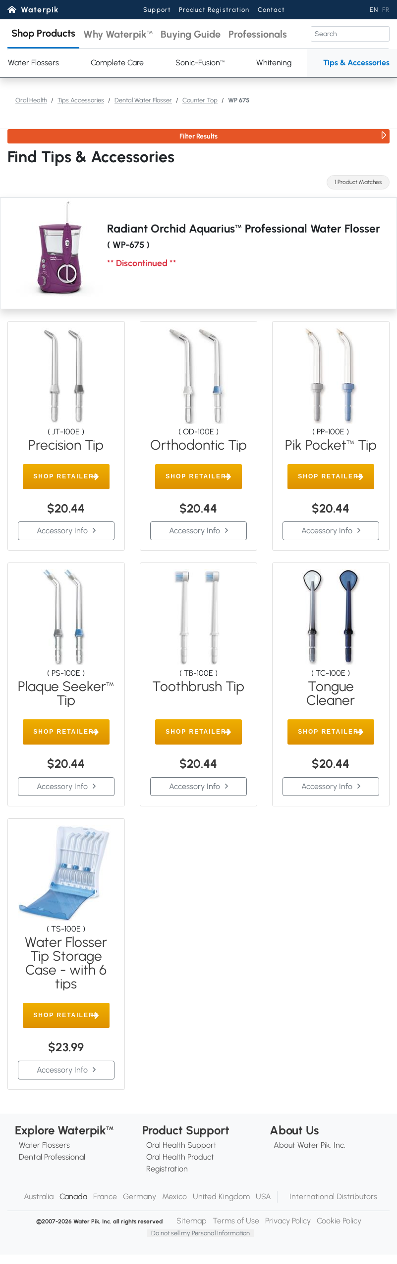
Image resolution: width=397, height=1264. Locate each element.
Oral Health (31, 100)
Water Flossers (44, 1145)
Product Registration (214, 9)
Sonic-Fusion (200, 62)
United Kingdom (221, 1196)
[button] (43, 33)
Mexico (174, 1196)
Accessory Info (62, 530)
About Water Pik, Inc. (309, 1145)
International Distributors (333, 1196)
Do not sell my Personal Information (200, 1233)
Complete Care (117, 62)
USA (263, 1196)
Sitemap (191, 1220)
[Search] (350, 34)
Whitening (273, 62)
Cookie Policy (339, 1220)
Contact (271, 9)
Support (157, 9)
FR (386, 9)
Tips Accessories (80, 100)
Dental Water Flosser (143, 100)
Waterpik (40, 9)
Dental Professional (52, 1157)
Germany (139, 1196)
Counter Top (200, 100)
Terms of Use (236, 1220)
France (105, 1196)
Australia (39, 1196)
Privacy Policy (288, 1220)
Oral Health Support (181, 1145)
